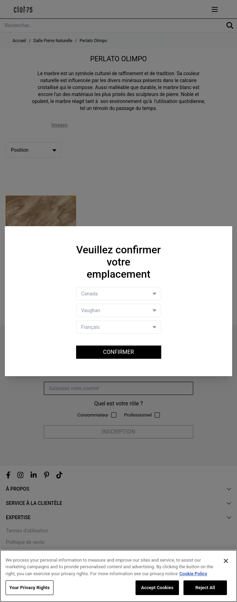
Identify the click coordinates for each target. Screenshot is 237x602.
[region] (118, 576)
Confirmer (118, 352)
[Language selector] (118, 327)
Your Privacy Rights (29, 587)
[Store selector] (118, 310)
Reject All (205, 587)
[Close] (226, 561)
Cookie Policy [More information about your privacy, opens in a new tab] (193, 573)
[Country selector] (118, 293)
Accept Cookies (157, 587)
